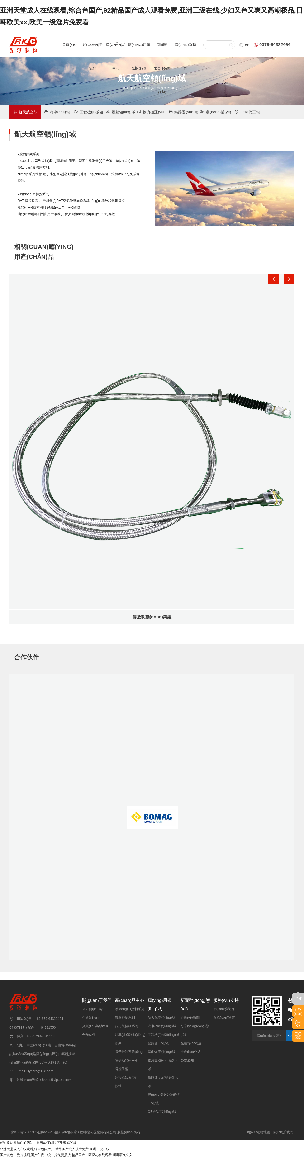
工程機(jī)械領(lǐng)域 (163, 1035)
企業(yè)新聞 (190, 1017)
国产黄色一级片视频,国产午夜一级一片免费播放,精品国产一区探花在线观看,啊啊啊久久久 (66, 1155)
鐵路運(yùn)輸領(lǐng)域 (164, 1082)
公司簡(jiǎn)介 (92, 1009)
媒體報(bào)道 (191, 1043)
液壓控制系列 (125, 1017)
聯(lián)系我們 (223, 1009)
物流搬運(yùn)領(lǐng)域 (164, 1064)
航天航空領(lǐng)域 (161, 1017)
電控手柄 (121, 1069)
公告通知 (187, 1060)
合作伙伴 (88, 1035)
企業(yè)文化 (91, 1017)
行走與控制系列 (126, 1026)
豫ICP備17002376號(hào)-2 (31, 1132)
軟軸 (118, 1086)
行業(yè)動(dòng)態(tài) (194, 1030)
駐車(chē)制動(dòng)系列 (130, 1039)
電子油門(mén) (126, 1060)
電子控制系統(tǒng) (129, 1052)
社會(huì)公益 (190, 1052)
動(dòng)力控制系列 (129, 1009)
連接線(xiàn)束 (126, 1077)
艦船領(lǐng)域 (120, 112)
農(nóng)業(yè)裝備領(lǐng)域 (164, 1099)
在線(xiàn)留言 (224, 1017)
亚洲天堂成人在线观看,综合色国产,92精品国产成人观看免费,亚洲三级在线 (54, 1149)
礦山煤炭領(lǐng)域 (161, 1052)
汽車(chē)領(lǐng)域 (162, 1026)
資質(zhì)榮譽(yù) (95, 1026)
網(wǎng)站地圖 (258, 1132)
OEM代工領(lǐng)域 (162, 1112)
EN (244, 45)
